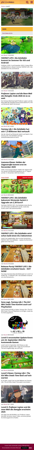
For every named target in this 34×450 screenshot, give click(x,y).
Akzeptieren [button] (25, 448)
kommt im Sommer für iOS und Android (15, 60)
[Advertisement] (17, 432)
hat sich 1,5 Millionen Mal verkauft (15, 130)
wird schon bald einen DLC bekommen (16, 234)
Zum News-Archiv (7, 33)
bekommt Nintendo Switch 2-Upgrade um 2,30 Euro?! (14, 200)
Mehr (30, 448)
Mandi (6, 55)
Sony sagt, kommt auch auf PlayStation (16, 304)
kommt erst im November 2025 (14, 164)
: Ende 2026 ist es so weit (16, 95)
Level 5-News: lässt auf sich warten (16, 375)
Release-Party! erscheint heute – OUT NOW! (16, 268)
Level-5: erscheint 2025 (16, 409)
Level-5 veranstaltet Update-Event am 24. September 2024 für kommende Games (17, 340)
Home (3, 6)
